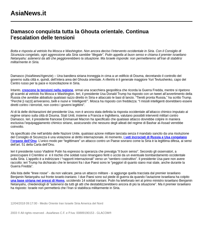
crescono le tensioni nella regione (47, 90)
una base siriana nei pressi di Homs (37, 180)
